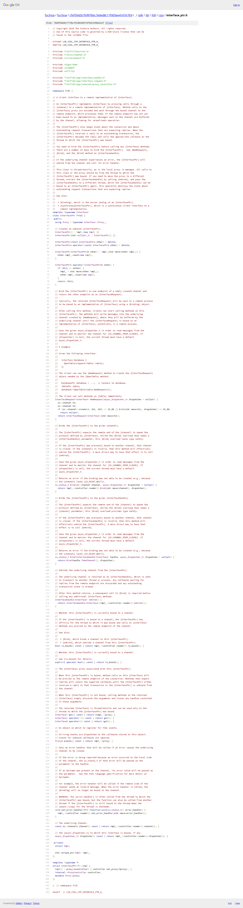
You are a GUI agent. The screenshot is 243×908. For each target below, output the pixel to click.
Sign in (236, 4)
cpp (161, 15)
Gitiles (19, 903)
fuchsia (50, 15)
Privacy (27, 903)
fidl (154, 15)
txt (230, 903)
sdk (140, 15)
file (109, 23)
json (237, 903)
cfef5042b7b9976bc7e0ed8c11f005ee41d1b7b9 (101, 15)
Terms (36, 903)
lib (147, 15)
